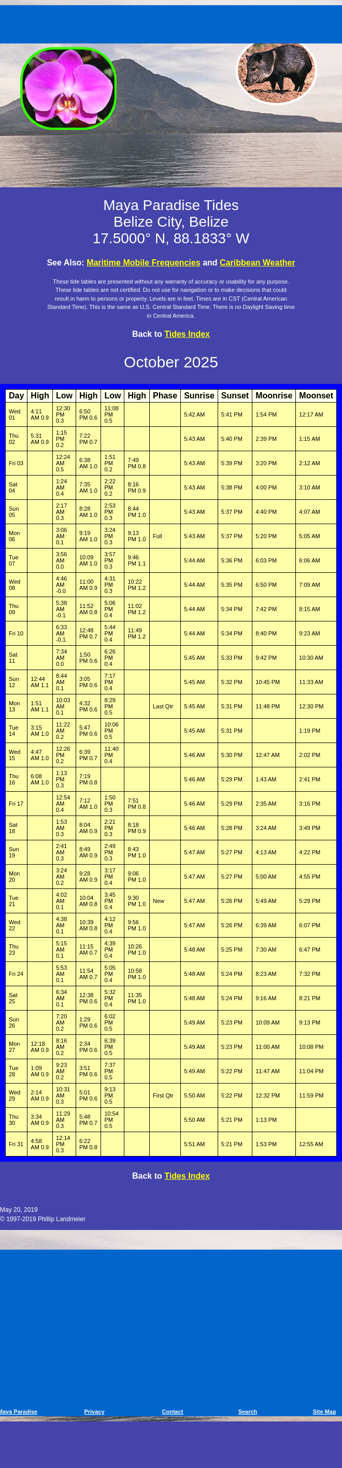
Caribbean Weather (257, 262)
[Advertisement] (172, 22)
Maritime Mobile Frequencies (144, 262)
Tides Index (187, 334)
